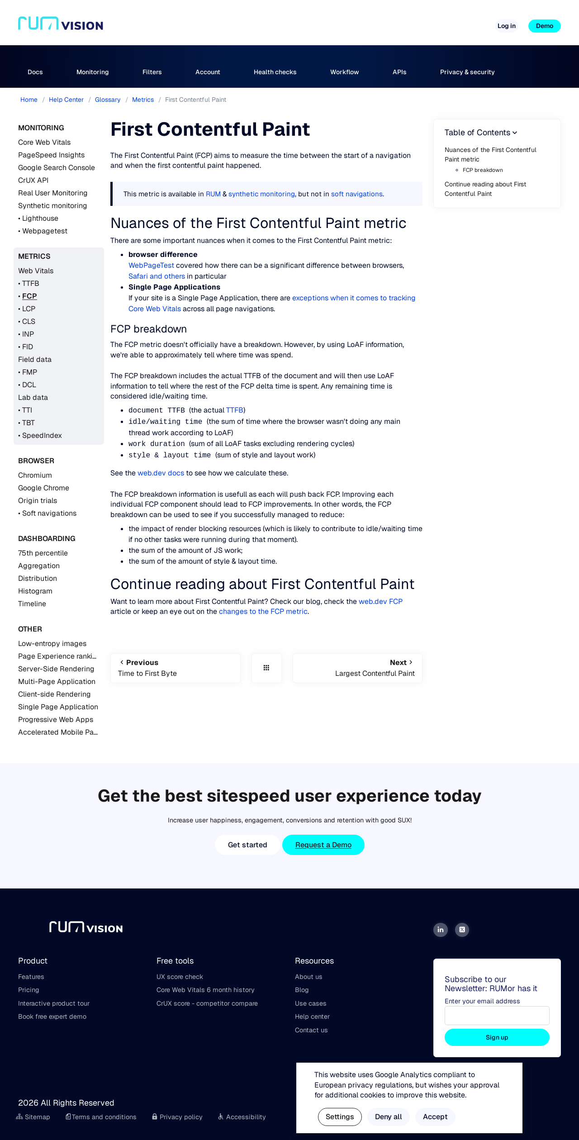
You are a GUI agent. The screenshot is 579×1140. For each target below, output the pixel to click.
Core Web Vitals (44, 142)
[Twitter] (462, 930)
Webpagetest (44, 231)
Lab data (33, 397)
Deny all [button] (388, 1116)
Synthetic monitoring (52, 205)
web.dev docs (161, 473)
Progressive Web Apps (55, 719)
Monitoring (92, 72)
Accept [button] (435, 1116)
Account (207, 72)
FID (27, 347)
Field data (35, 359)
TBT (28, 423)
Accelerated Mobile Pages (62, 732)
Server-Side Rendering (56, 669)
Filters (152, 72)
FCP (29, 296)
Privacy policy (177, 1117)
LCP (28, 309)
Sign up (497, 1037)
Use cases (311, 1003)
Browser (36, 461)
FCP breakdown (483, 170)
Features (31, 977)
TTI (27, 410)
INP (28, 334)
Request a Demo (323, 845)
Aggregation (39, 565)
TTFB (30, 283)
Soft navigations (49, 513)
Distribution (37, 578)
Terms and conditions (101, 1117)
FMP (29, 372)
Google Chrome (43, 488)
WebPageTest (151, 265)
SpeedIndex (42, 435)
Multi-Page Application (56, 681)
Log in (507, 26)
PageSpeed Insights (51, 155)
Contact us (311, 1030)
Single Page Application (58, 707)
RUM (213, 194)
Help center (312, 1016)
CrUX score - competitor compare (207, 1003)
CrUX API (33, 180)
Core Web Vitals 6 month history (206, 990)
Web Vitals (35, 271)
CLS (28, 321)
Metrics (34, 256)
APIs (400, 72)
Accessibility (241, 1117)
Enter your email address (482, 1001)
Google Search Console (56, 167)
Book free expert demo (52, 1016)
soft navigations (357, 194)
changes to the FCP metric (263, 611)
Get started (247, 845)
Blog (302, 990)
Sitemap (33, 1117)
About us (309, 977)
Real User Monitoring (53, 193)
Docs (35, 72)
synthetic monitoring (261, 194)
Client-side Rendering (54, 694)
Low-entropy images (52, 643)
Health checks (275, 72)
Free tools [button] (324, 22)
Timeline (32, 603)
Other (30, 629)
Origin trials (37, 500)
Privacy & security (467, 72)
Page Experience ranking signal (70, 656)
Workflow (344, 72)
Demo (544, 26)
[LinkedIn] (440, 930)
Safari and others (156, 276)
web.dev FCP (381, 601)
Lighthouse (40, 218)
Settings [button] (340, 1116)
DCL (29, 385)
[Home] (60, 26)
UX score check (180, 977)
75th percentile (43, 553)
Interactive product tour (54, 1003)
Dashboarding (47, 538)
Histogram (35, 591)
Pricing (284, 22)
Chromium (35, 475)
